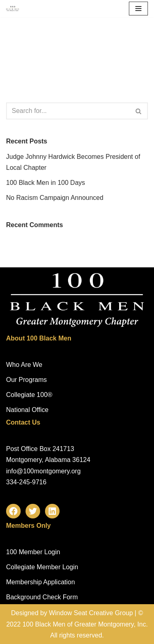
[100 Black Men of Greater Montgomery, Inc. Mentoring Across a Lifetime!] (12, 8)
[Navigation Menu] (138, 8)
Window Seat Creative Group (91, 612)
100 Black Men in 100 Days (45, 182)
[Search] (68, 110)
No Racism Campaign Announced (54, 197)
